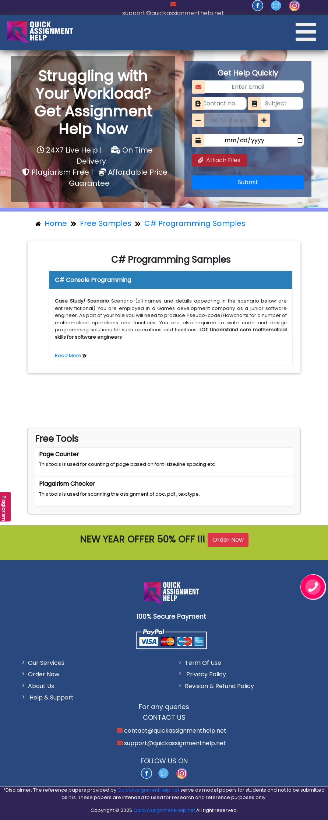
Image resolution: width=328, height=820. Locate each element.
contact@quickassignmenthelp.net (174, 730)
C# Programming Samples (195, 223)
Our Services (46, 663)
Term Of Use (203, 663)
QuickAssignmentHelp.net (148, 789)
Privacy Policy (206, 674)
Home (51, 223)
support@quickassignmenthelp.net (173, 13)
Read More (71, 355)
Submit (248, 182)
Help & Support (51, 697)
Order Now (228, 539)
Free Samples (105, 223)
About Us (41, 686)
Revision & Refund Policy (219, 686)
